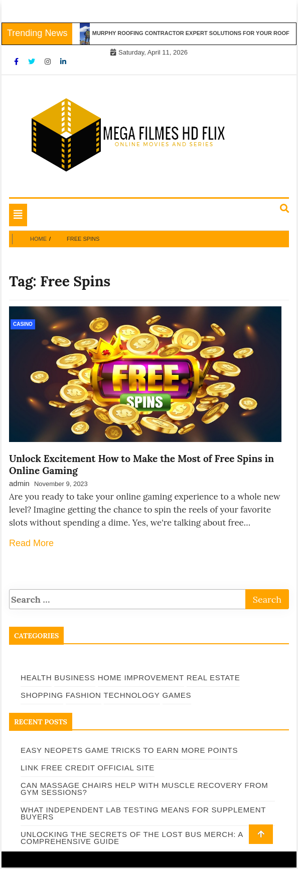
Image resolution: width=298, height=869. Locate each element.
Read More (31, 543)
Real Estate (213, 677)
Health (36, 677)
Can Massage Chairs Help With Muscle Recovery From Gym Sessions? (144, 788)
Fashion (83, 695)
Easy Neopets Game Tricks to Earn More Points (129, 750)
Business (74, 677)
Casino (23, 324)
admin (19, 483)
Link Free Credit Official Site (88, 767)
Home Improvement (141, 677)
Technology (132, 695)
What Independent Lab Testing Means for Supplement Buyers (143, 813)
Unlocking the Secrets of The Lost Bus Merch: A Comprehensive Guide (132, 837)
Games (177, 695)
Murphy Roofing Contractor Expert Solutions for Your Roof (192, 33)
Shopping (42, 695)
